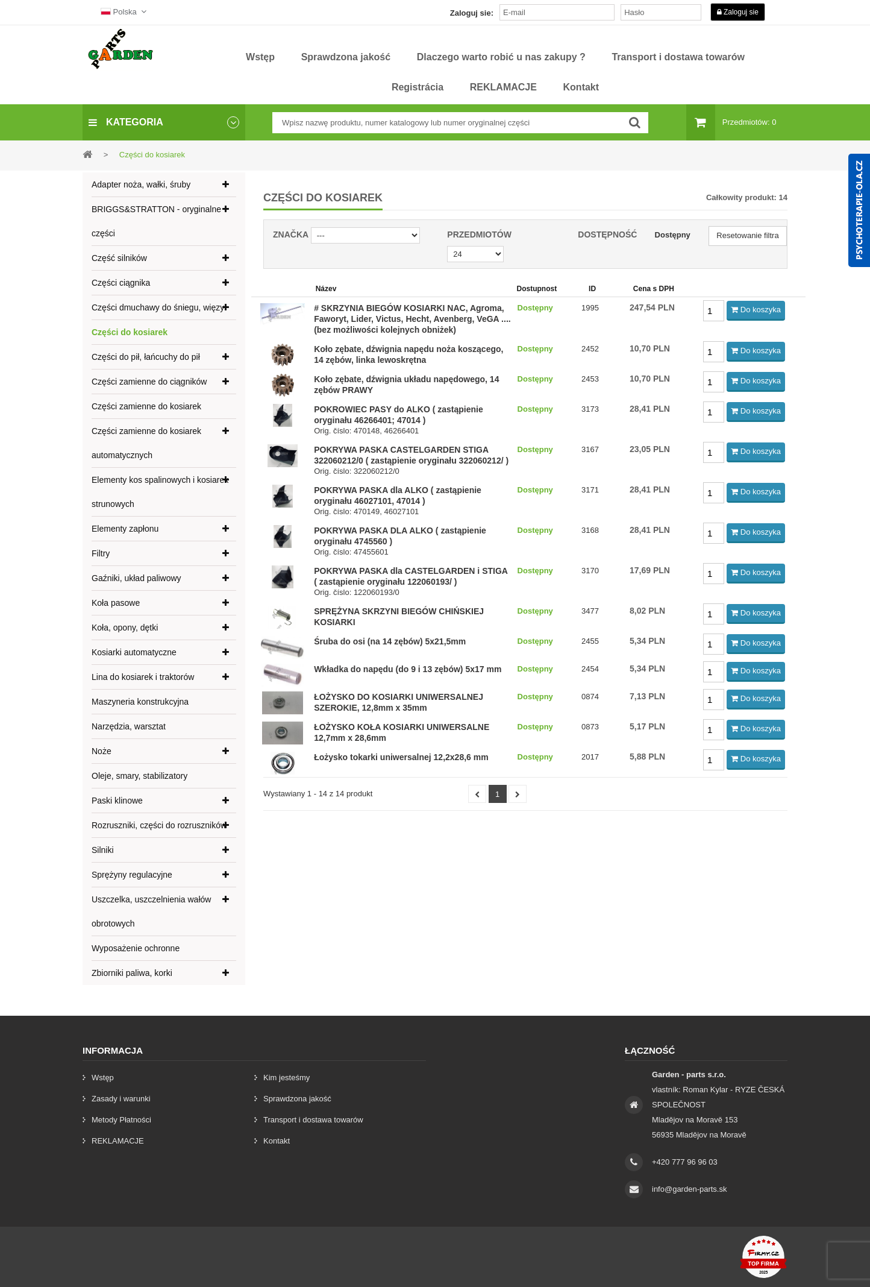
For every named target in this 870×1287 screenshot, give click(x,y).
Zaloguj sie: (471, 13)
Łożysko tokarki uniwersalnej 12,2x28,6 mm (401, 757)
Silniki (103, 850)
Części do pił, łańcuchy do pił (146, 357)
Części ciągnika (121, 283)
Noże (101, 751)
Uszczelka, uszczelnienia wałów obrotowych (151, 911)
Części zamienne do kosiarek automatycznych (146, 443)
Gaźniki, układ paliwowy (136, 578)
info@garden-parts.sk (689, 1189)
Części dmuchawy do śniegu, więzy (158, 307)
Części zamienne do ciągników (149, 381)
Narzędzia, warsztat (129, 726)
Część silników (119, 258)
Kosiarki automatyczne (134, 652)
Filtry (101, 553)
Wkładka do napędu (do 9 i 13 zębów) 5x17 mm (407, 669)
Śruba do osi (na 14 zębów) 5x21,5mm (390, 641)
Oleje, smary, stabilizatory (139, 776)
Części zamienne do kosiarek (146, 406)
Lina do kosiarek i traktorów (143, 677)
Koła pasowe (116, 603)
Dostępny (672, 234)
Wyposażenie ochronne (136, 948)
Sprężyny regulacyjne (132, 875)
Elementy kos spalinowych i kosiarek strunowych (160, 492)
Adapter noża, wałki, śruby (141, 184)
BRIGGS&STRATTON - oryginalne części (156, 221)
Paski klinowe (117, 800)
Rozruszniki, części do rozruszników (159, 825)
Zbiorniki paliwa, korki (132, 973)
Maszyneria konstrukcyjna (140, 701)
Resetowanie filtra (747, 235)
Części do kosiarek (129, 332)
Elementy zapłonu (125, 528)
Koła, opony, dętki (125, 627)
